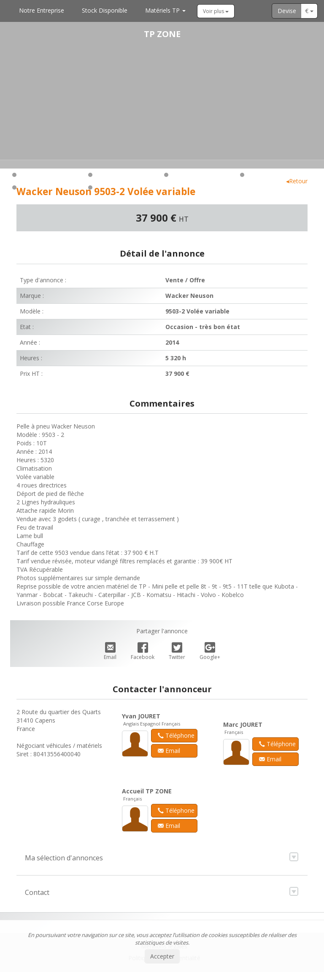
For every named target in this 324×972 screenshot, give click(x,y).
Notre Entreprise (41, 10)
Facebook (142, 652)
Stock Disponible (104, 10)
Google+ (210, 652)
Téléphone (176, 735)
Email (110, 652)
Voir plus (216, 11)
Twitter (177, 652)
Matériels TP (165, 10)
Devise (287, 11)
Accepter (162, 956)
